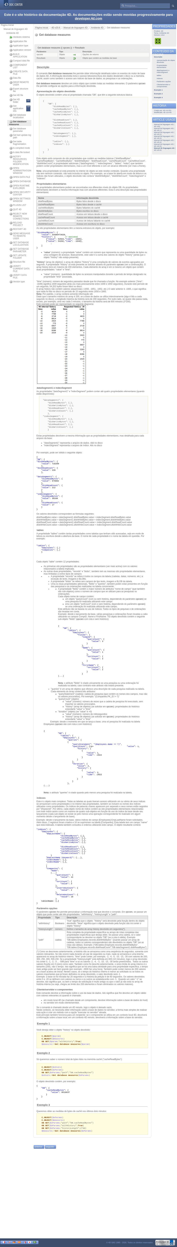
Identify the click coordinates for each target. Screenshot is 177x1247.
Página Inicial (7, 25)
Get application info (20, 108)
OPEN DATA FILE (20, 177)
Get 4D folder (20, 100)
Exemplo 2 (43, 1059)
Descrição (43, 67)
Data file (15, 78)
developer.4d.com (88, 18)
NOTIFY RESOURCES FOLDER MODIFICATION (19, 160)
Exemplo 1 (43, 1029)
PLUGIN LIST (18, 205)
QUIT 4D (15, 209)
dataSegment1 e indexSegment (54, 391)
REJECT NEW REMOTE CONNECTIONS (19, 216)
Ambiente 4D (12, 33)
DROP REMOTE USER (19, 83)
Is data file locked (20, 152)
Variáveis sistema (20, 37)
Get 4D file (16, 95)
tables (40, 536)
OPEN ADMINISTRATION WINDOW (20, 170)
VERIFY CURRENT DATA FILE (19, 268)
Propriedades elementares (51, 187)
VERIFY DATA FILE (18, 276)
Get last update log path (20, 136)
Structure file (17, 262)
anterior (38, 1155)
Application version (20, 50)
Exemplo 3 (43, 1112)
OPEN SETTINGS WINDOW (20, 199)
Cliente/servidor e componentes (55, 995)
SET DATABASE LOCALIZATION (19, 243)
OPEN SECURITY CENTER (20, 193)
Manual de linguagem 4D (16, 29)
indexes (41, 803)
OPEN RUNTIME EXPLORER (20, 186)
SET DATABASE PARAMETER (19, 250)
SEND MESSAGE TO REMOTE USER (20, 236)
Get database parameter (18, 129)
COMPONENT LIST (18, 66)
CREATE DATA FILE (19, 72)
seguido (50, 1155)
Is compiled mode (20, 148)
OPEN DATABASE (20, 181)
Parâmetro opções (47, 914)
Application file (18, 41)
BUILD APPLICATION (18, 55)
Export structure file (19, 89)
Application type (19, 45)
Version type (17, 281)
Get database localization (18, 116)
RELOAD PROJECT (16, 223)
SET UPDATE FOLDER (18, 256)
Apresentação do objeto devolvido (56, 91)
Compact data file (20, 60)
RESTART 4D (18, 229)
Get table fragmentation (18, 142)
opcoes (120, 268)
